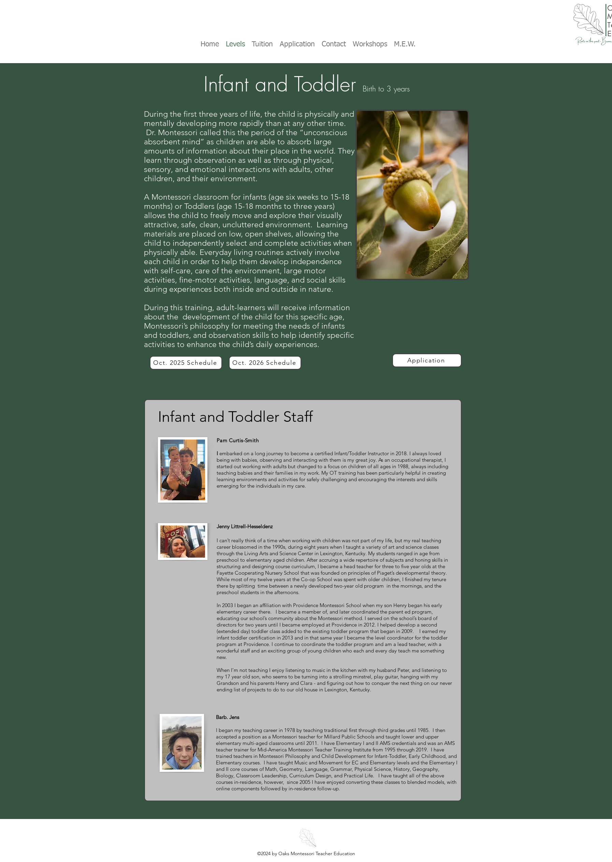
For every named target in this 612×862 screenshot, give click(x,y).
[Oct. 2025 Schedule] (186, 363)
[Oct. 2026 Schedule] (265, 363)
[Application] (427, 360)
